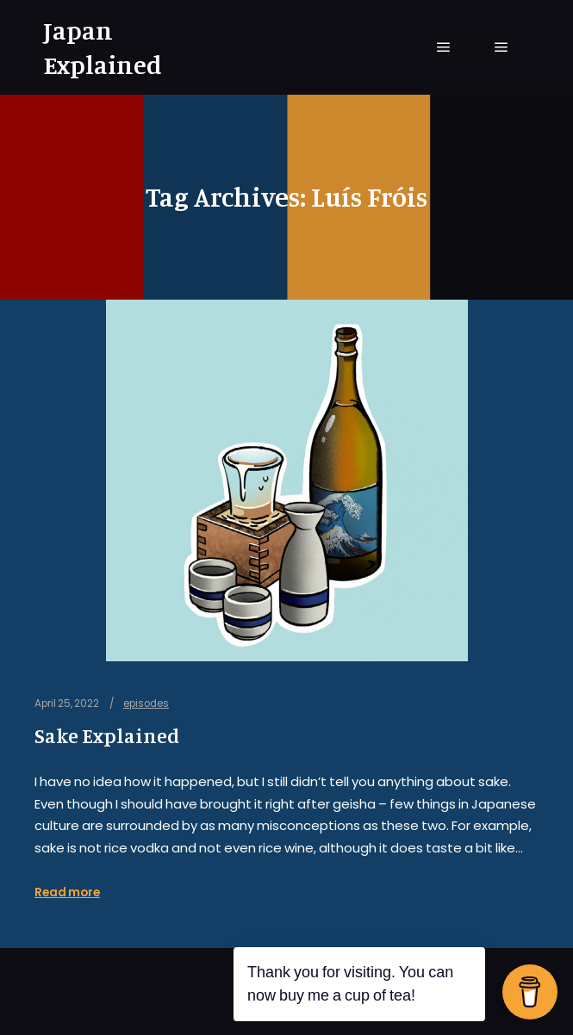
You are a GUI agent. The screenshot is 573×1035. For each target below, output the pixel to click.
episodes (146, 703)
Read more (67, 892)
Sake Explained (106, 735)
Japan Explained (102, 47)
